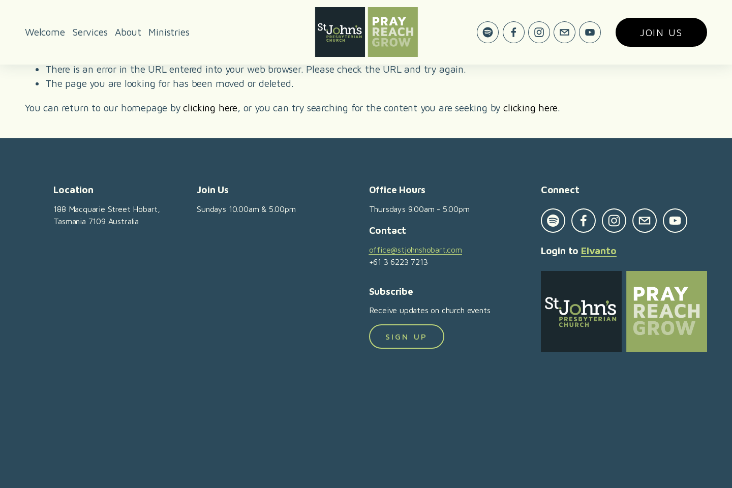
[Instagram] (539, 32)
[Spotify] (488, 32)
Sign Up (406, 336)
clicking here (210, 107)
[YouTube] (590, 32)
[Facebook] (514, 32)
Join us (661, 32)
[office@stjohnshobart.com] (564, 32)
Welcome (45, 32)
